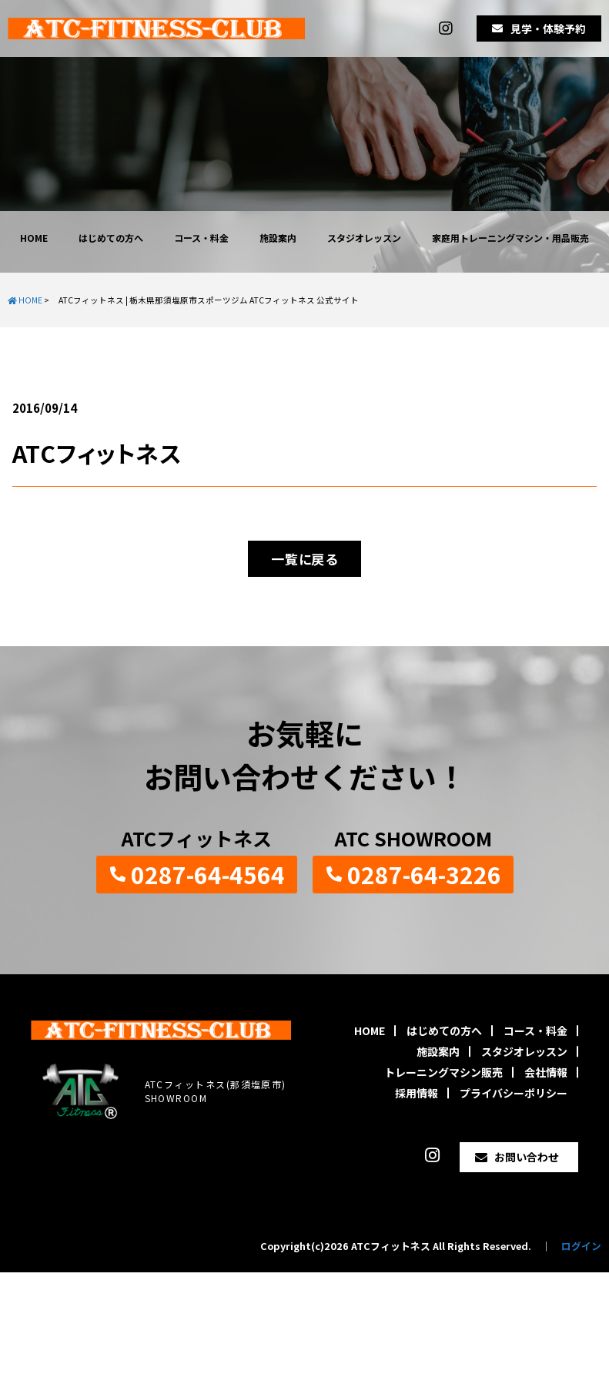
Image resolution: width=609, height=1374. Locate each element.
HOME (34, 237)
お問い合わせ (526, 1157)
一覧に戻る (304, 558)
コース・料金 (201, 237)
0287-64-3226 (424, 874)
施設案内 (277, 237)
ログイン (581, 1245)
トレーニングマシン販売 (443, 1072)
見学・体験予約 (548, 28)
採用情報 (416, 1093)
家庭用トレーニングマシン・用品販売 (510, 237)
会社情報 (545, 1072)
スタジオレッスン (364, 237)
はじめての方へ (111, 237)
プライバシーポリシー (513, 1093)
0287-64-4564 (208, 874)
